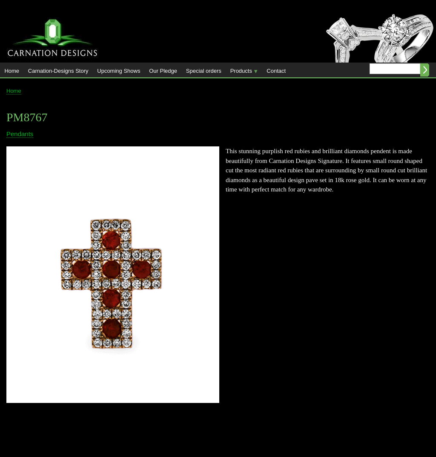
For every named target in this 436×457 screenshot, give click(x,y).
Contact (276, 71)
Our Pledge (163, 71)
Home (11, 71)
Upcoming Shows (118, 71)
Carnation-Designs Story (58, 71)
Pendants (19, 133)
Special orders (203, 71)
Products (242, 72)
